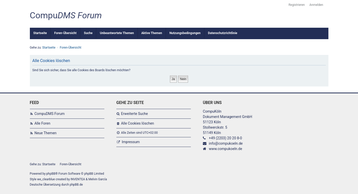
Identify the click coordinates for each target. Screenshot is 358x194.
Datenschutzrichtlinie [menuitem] (222, 33)
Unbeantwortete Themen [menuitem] (117, 33)
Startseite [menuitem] (40, 33)
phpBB (50, 173)
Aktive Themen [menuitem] (151, 33)
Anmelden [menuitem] (316, 5)
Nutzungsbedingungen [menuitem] (185, 33)
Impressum (131, 142)
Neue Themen (45, 133)
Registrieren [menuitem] (297, 5)
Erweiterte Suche (134, 114)
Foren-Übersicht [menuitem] (65, 33)
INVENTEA (78, 179)
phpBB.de (76, 184)
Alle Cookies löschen (137, 123)
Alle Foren (42, 123)
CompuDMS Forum (49, 114)
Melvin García (97, 179)
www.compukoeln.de (225, 149)
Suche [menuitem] (88, 33)
